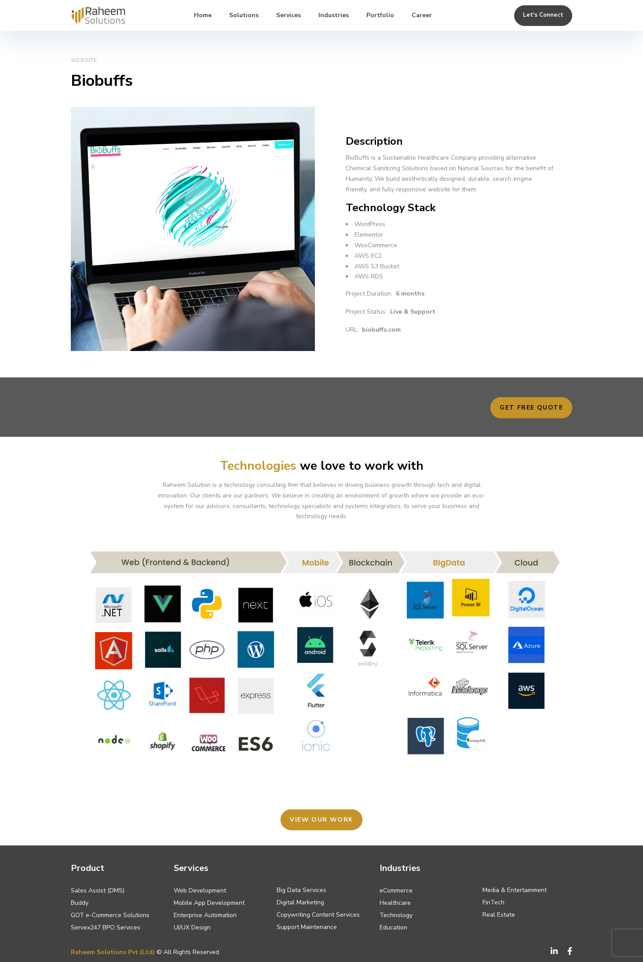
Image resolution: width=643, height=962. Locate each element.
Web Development (200, 890)
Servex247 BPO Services (105, 927)
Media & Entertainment (514, 890)
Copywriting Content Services (318, 915)
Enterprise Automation (205, 915)
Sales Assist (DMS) (97, 890)
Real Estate (498, 915)
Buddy (79, 903)
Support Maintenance (307, 927)
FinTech (493, 902)
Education (393, 927)
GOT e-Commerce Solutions (110, 915)
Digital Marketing (300, 902)
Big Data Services (301, 890)
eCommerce (396, 890)
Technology (396, 915)
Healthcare (395, 903)
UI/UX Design (192, 927)
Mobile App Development (209, 903)
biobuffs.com (381, 330)
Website (84, 60)
